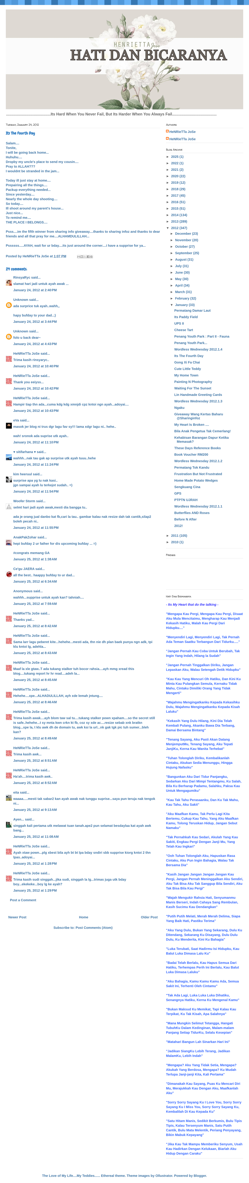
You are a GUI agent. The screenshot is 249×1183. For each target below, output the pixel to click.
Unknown (20, 300)
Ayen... (18, 819)
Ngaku (179, 408)
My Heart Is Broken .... (191, 424)
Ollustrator (164, 1176)
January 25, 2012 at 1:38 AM (35, 559)
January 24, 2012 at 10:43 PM (36, 410)
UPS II (179, 323)
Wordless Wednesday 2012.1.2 (198, 461)
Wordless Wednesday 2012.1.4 (198, 349)
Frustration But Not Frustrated (198, 474)
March (180, 292)
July (179, 266)
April (179, 285)
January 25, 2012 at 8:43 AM (35, 653)
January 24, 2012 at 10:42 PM (36, 388)
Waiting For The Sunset (192, 388)
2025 (175, 156)
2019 (175, 182)
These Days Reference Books (197, 448)
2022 (175, 163)
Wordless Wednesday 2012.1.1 (198, 506)
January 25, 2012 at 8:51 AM (35, 760)
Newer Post (17, 917)
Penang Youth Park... (190, 343)
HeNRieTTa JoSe (26, 353)
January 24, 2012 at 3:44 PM (35, 321)
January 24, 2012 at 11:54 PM (36, 491)
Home (83, 917)
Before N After (185, 519)
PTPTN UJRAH (186, 500)
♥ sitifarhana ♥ (24, 452)
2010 (175, 542)
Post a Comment (23, 900)
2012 (175, 228)
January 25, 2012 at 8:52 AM (35, 783)
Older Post (149, 917)
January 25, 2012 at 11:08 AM (36, 836)
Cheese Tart (183, 330)
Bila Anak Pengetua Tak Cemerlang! (202, 431)
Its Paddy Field (186, 317)
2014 (175, 215)
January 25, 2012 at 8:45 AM (35, 680)
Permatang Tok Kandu (191, 467)
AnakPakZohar (25, 537)
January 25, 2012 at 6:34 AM (35, 581)
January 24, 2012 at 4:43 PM (35, 344)
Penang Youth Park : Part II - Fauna (201, 336)
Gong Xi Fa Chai (187, 362)
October (182, 246)
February (182, 298)
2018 (175, 189)
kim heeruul (22, 474)
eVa (16, 420)
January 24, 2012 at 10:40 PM (36, 366)
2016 (175, 202)
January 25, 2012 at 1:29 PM (35, 890)
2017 (175, 195)
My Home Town (186, 375)
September (184, 253)
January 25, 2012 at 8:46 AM (35, 702)
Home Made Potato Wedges (196, 480)
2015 (175, 208)
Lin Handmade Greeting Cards (198, 395)
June (179, 272)
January (182, 305)
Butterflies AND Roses (192, 513)
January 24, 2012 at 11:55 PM (36, 527)
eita (16, 792)
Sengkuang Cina (187, 487)
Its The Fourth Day (189, 356)
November (183, 240)
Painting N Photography (193, 382)
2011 (175, 535)
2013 (175, 221)
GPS (177, 493)
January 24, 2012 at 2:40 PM (35, 290)
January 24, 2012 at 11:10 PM (36, 442)
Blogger (200, 1176)
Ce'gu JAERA (23, 569)
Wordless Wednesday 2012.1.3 (198, 401)
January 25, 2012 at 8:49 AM (35, 738)
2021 (175, 169)
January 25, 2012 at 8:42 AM (35, 626)
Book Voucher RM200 (191, 454)
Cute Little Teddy (187, 369)
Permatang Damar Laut (192, 310)
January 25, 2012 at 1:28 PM (35, 863)
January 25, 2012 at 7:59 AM (35, 604)
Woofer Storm (24, 501)
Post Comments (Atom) (94, 927)
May (178, 279)
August (181, 259)
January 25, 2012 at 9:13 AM (35, 810)
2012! (178, 526)
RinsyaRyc (21, 277)
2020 (175, 176)
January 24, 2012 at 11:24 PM (36, 464)
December (183, 233)
